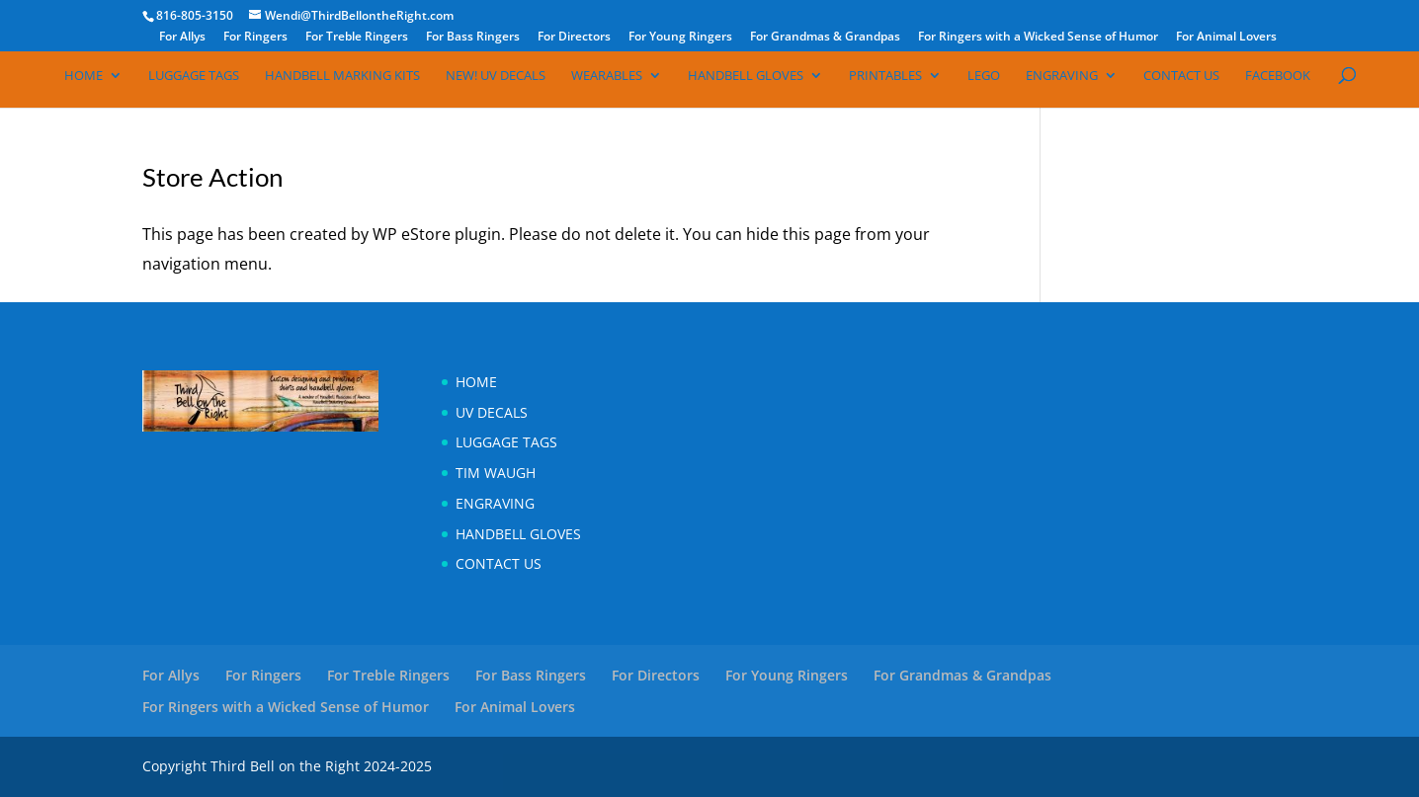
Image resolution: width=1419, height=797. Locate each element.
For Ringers (255, 37)
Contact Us (1181, 76)
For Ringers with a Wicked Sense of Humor (1038, 37)
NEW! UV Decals (495, 76)
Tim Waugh (496, 472)
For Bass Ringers (473, 37)
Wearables (606, 76)
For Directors (574, 37)
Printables (885, 76)
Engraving (1062, 76)
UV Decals (492, 412)
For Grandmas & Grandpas (825, 37)
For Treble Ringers (356, 37)
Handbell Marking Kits (342, 76)
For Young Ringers (680, 37)
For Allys (182, 37)
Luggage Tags (193, 76)
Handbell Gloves (745, 76)
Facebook (1277, 76)
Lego (983, 76)
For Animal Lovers (1226, 37)
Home (83, 76)
